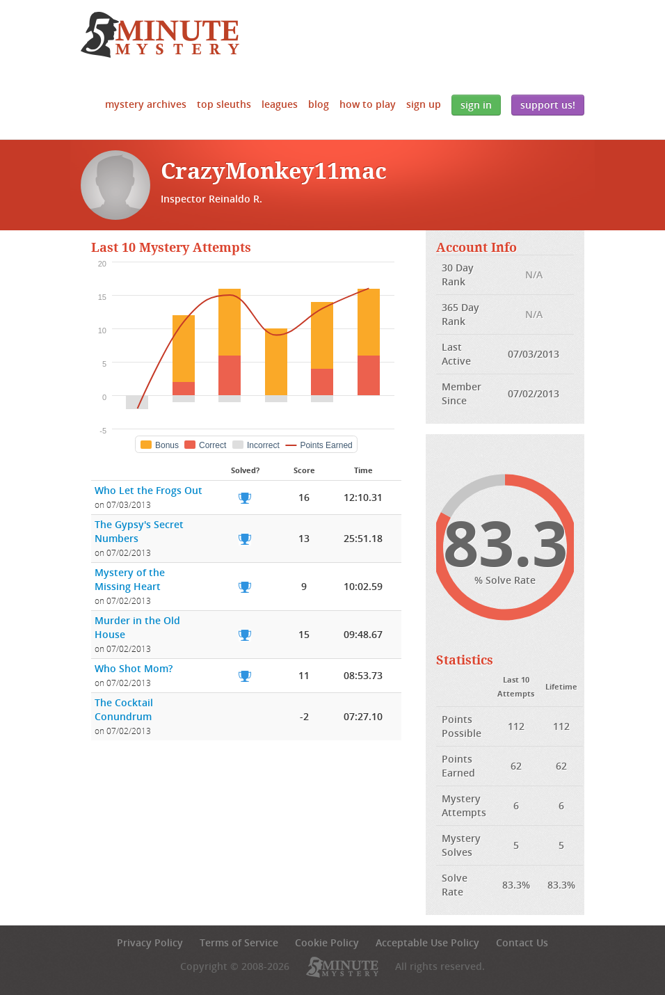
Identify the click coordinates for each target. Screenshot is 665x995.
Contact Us (522, 942)
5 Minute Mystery (160, 35)
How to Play (367, 104)
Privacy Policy (150, 942)
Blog (318, 104)
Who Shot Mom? (134, 668)
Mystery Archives (145, 104)
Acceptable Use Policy (427, 942)
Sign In (476, 104)
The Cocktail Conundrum (124, 709)
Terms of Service (239, 942)
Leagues (280, 104)
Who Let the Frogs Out (148, 490)
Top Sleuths (224, 104)
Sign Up (423, 104)
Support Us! (547, 104)
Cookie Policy (327, 942)
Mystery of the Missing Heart (130, 579)
